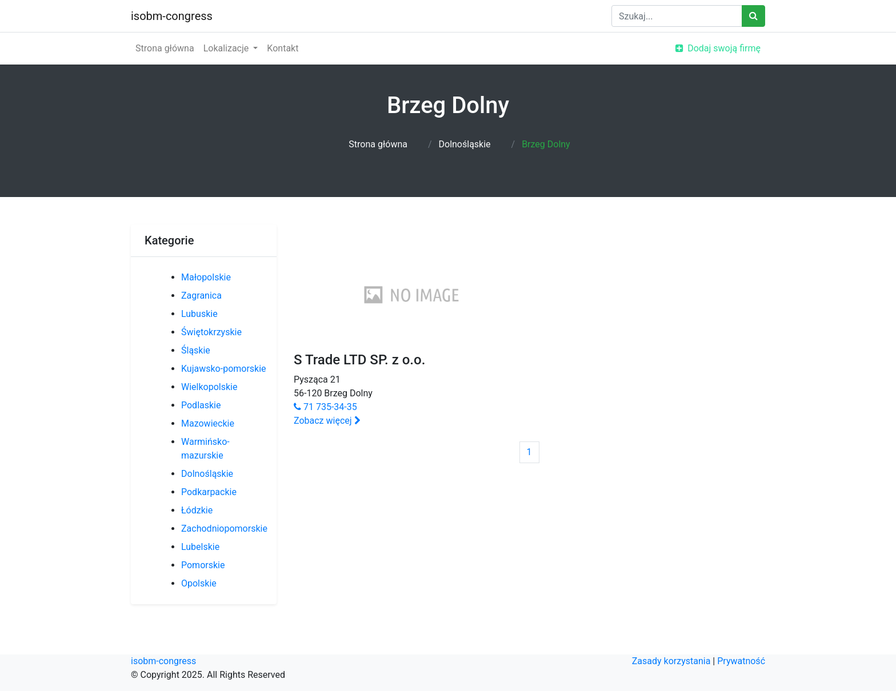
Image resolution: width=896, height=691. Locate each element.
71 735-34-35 (325, 406)
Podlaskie (201, 405)
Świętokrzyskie (211, 332)
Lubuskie (199, 313)
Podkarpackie (209, 492)
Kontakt (282, 48)
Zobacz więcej (327, 420)
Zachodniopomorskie (224, 528)
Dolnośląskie (465, 144)
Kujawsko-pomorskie (223, 368)
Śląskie (195, 350)
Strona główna (164, 48)
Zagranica (201, 295)
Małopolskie (206, 277)
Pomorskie (203, 565)
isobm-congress (172, 16)
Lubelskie (200, 546)
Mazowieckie (207, 423)
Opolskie (199, 583)
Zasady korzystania (671, 661)
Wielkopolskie (209, 386)
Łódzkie (197, 510)
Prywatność (741, 661)
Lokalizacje (227, 48)
